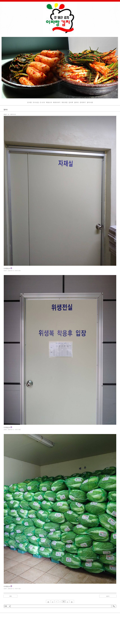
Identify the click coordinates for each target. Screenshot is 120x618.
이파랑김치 (7, 268)
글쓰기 (107, 596)
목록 (10, 596)
